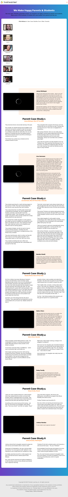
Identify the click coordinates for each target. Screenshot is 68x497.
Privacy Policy (29, 491)
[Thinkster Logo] (10, 2)
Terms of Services (37, 491)
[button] (67, 2)
